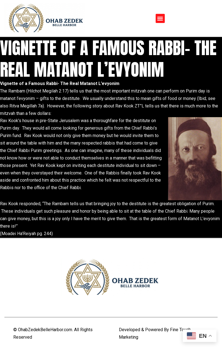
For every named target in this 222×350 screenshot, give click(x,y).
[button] (160, 18)
